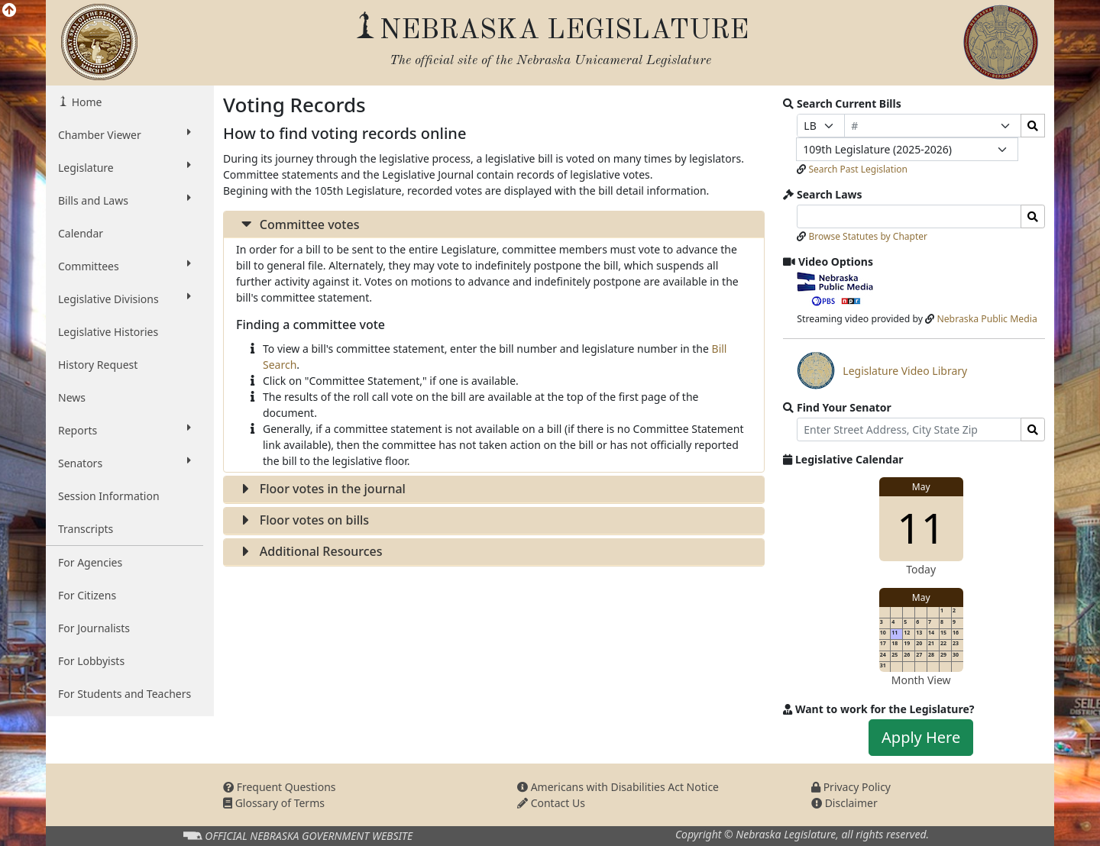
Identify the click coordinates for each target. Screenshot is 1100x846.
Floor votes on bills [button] (302, 520)
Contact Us (551, 803)
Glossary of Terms (274, 803)
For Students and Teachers (124, 693)
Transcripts (85, 528)
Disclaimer (844, 803)
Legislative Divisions (124, 298)
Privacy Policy (851, 787)
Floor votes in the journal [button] (321, 488)
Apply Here (921, 737)
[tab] (494, 225)
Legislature (124, 167)
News (72, 397)
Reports (124, 430)
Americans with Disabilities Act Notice (618, 787)
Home (85, 102)
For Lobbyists (91, 661)
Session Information (109, 496)
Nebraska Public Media (987, 318)
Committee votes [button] (297, 224)
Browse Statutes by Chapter (867, 236)
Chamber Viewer (124, 134)
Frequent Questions (279, 787)
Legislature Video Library (882, 370)
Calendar (80, 233)
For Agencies (90, 562)
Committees (124, 265)
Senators (124, 462)
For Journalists (94, 628)
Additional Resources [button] (309, 551)
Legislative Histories (108, 332)
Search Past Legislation (857, 169)
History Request (98, 364)
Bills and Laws (124, 200)
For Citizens (87, 595)
